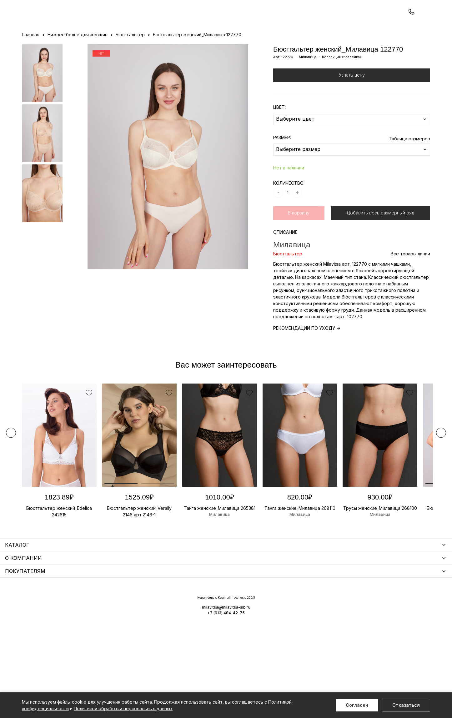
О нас (258, 47)
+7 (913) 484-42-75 (55, 21)
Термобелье (36, 630)
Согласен (357, 705)
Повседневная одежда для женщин (61, 666)
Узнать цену (352, 101)
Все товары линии (410, 280)
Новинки (202, 47)
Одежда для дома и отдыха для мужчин (66, 648)
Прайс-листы (175, 47)
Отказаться (406, 705)
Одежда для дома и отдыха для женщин (67, 612)
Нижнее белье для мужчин (51, 639)
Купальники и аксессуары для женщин (64, 621)
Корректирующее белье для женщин (188, 639)
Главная (30, 61)
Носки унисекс (163, 630)
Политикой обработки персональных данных (123, 708)
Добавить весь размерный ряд (380, 239)
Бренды (240, 47)
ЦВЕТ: (279, 133)
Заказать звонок (105, 20)
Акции (222, 47)
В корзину (298, 239)
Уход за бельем (164, 602)
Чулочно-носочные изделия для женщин (66, 657)
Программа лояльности (293, 47)
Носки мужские (164, 621)
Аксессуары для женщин (174, 612)
